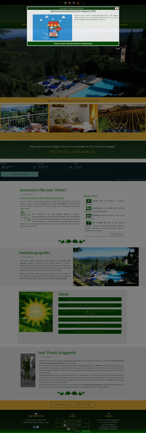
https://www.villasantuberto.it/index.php (73, 43)
